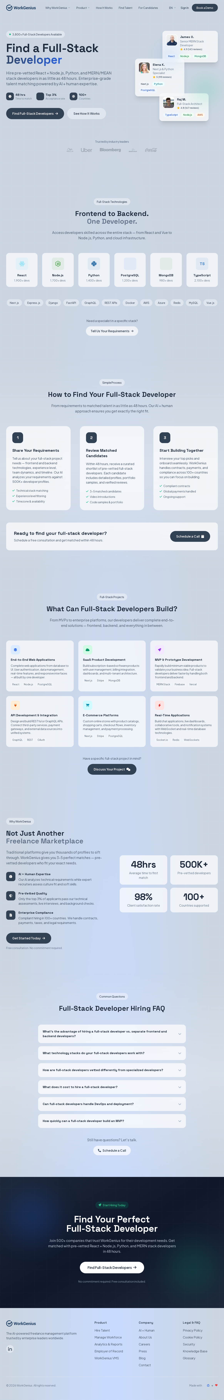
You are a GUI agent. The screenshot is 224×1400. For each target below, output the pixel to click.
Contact (145, 1365)
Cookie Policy (192, 1337)
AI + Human (147, 1330)
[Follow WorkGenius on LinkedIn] (10, 1349)
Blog (142, 1358)
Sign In (185, 7)
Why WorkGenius (57, 7)
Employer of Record (108, 1351)
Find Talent (125, 7)
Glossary (189, 1358)
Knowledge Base (195, 1351)
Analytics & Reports (108, 1344)
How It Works (104, 7)
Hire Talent (102, 1330)
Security (189, 1344)
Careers (144, 1344)
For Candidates (148, 7)
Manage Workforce (108, 1337)
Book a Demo (204, 7)
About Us (145, 1337)
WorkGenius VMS (106, 1358)
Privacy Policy (192, 1330)
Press (143, 1351)
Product (83, 7)
